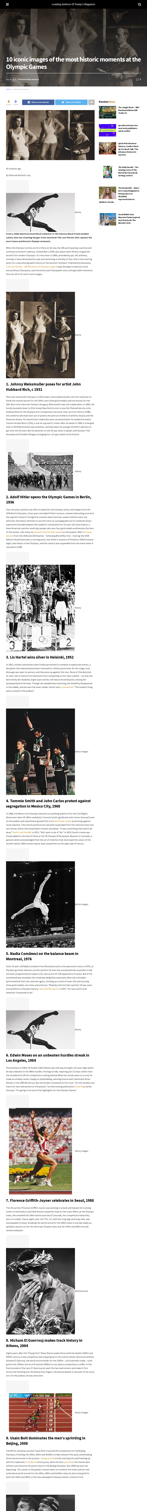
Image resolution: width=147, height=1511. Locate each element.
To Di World (30, 1462)
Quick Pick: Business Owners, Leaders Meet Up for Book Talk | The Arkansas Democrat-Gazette (128, 149)
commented (67, 687)
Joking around (47, 1458)
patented (68, 1462)
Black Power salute (62, 821)
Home (8, 89)
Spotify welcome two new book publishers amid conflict (128, 128)
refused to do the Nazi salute (48, 532)
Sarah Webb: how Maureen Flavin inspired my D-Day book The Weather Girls (129, 218)
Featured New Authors (29, 79)
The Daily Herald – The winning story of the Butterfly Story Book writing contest (128, 171)
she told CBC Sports (49, 988)
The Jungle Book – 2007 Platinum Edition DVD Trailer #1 (128, 110)
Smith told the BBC (22, 832)
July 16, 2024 (11, 79)
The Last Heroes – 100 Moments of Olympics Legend (31, 266)
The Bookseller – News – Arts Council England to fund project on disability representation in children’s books (119, 195)
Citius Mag (80, 1086)
